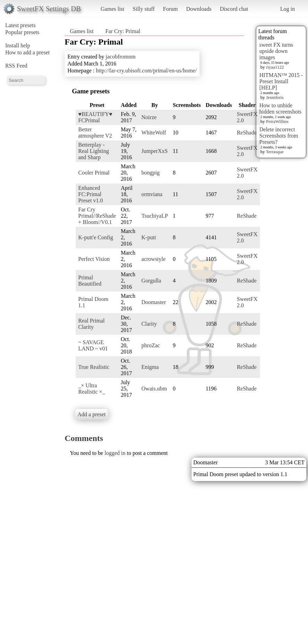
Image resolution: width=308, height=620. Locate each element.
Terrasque (275, 151)
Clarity (149, 324)
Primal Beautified (90, 280)
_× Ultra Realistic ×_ (91, 388)
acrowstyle (153, 259)
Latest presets (20, 25)
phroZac (150, 345)
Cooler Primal (94, 173)
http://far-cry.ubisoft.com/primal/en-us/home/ (146, 70)
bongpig (150, 173)
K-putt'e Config (95, 237)
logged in (115, 453)
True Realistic (94, 367)
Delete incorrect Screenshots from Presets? (278, 135)
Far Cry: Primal (122, 31)
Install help (17, 45)
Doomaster (153, 302)
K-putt (148, 237)
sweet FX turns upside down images (276, 51)
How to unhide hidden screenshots (280, 108)
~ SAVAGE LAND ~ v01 (93, 345)
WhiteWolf (153, 132)
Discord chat (234, 9)
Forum (170, 9)
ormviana (151, 194)
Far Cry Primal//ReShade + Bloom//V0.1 (97, 216)
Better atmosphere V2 (95, 132)
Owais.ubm (154, 389)
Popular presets (22, 32)
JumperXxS (154, 151)
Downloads (198, 9)
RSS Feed (16, 66)
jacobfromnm (121, 57)
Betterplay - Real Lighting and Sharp (93, 151)
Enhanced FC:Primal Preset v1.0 (90, 194)
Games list (112, 9)
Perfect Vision (94, 259)
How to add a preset (27, 52)
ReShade (247, 132)
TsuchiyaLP (154, 216)
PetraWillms (277, 121)
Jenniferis (275, 97)
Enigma (150, 367)
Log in (287, 9)
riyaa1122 (275, 67)
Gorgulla (151, 281)
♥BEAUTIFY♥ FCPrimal (95, 117)
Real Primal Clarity (91, 324)
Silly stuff (144, 9)
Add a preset (92, 414)
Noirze (149, 117)
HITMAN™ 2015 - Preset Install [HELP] (281, 81)
